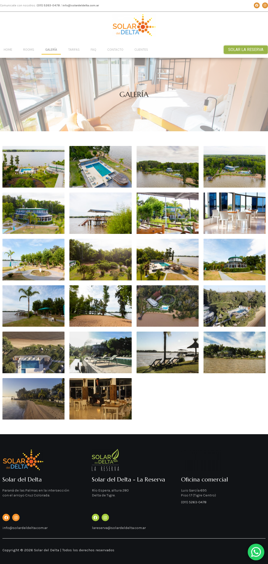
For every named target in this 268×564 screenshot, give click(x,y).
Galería (51, 50)
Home (8, 50)
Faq (93, 50)
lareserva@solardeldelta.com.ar (119, 528)
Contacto (115, 50)
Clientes (141, 50)
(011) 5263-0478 (193, 502)
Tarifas (74, 50)
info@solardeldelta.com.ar (25, 528)
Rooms (28, 50)
